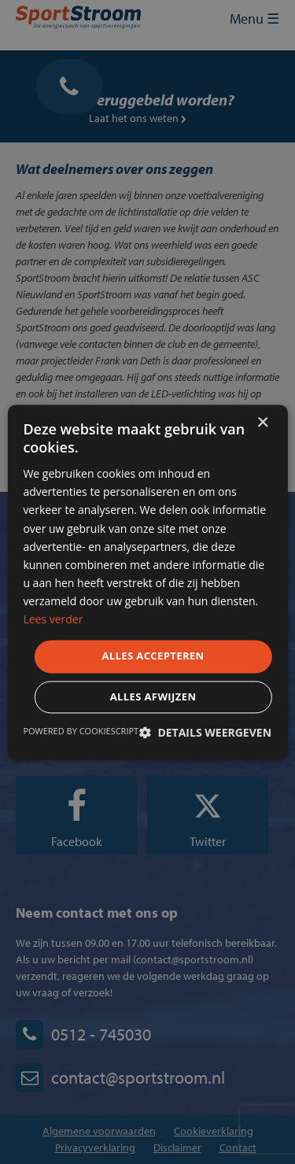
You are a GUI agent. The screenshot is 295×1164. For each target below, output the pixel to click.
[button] (205, 732)
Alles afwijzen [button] (153, 696)
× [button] (262, 423)
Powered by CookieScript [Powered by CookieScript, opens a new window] (80, 731)
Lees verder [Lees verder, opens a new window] (53, 619)
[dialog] (147, 582)
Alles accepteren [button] (152, 656)
